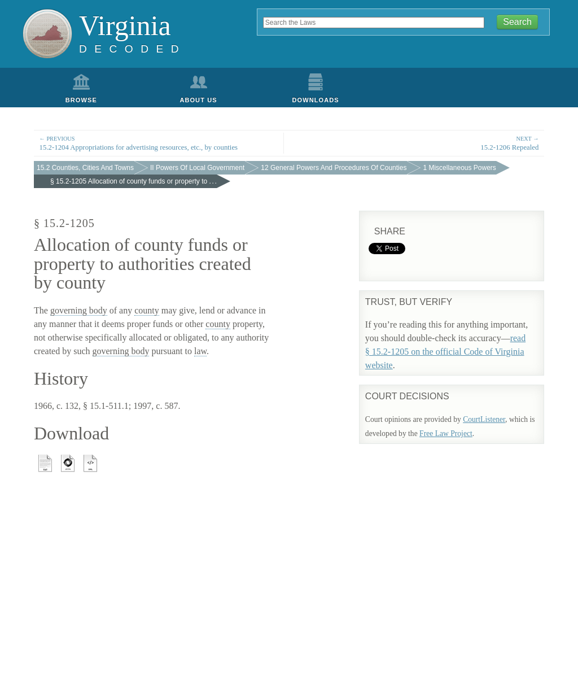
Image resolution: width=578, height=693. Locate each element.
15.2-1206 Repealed (419, 142)
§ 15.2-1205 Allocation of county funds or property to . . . (133, 181)
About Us (198, 100)
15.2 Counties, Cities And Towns (85, 168)
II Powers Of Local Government (197, 168)
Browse (81, 100)
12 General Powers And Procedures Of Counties (333, 168)
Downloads (315, 100)
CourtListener (484, 419)
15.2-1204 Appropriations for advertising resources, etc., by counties (159, 142)
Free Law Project (445, 433)
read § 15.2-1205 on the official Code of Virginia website (445, 351)
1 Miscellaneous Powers (459, 168)
